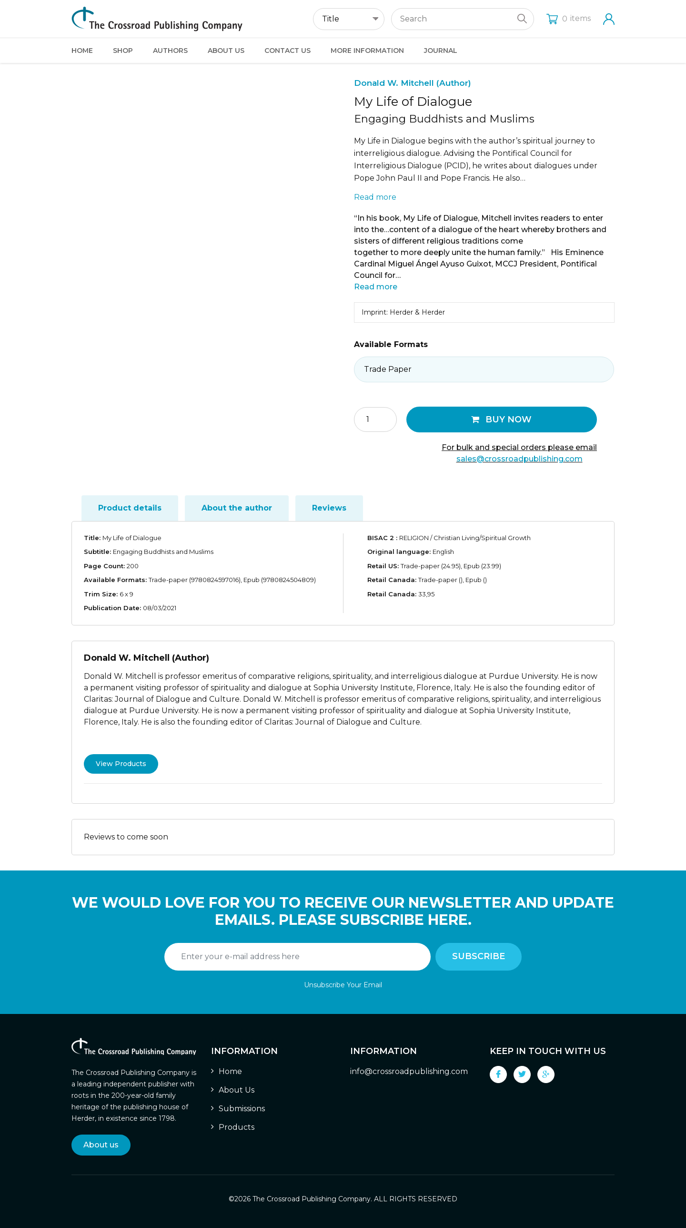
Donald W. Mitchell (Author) (412, 83)
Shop (123, 50)
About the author (237, 507)
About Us (226, 50)
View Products (121, 763)
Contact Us (287, 50)
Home (82, 50)
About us (101, 1144)
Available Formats (391, 344)
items (568, 18)
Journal (440, 50)
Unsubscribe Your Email (343, 985)
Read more (375, 197)
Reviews (329, 507)
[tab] (129, 508)
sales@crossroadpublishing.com (519, 458)
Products (236, 1127)
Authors (170, 50)
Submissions (242, 1108)
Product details (129, 507)
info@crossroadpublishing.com (409, 1071)
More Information (367, 50)
